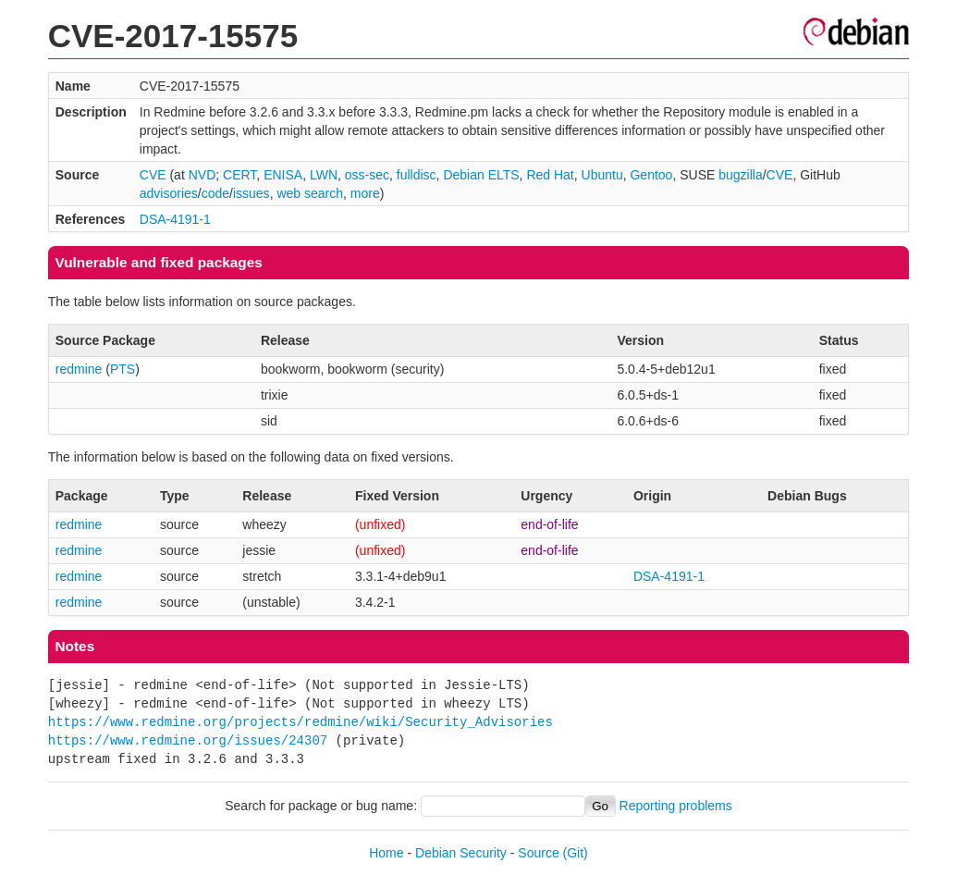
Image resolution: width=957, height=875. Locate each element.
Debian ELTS (481, 174)
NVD (202, 174)
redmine (79, 369)
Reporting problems (676, 805)
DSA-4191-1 (175, 219)
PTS (122, 369)
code (215, 193)
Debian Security (461, 852)
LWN (323, 174)
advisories (169, 193)
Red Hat (549, 174)
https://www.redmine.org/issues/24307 (187, 740)
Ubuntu (602, 174)
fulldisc (416, 174)
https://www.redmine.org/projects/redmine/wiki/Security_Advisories (300, 722)
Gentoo (651, 174)
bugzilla (740, 174)
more (365, 193)
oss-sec (367, 174)
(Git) (575, 852)
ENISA (283, 174)
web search (309, 193)
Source (538, 852)
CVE (153, 174)
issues (251, 193)
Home (386, 852)
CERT (239, 174)
